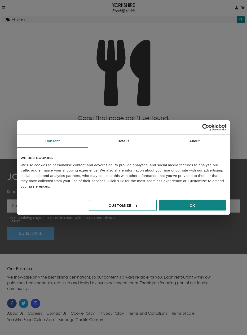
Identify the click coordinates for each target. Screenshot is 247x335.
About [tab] (194, 141)
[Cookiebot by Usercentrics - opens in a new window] (205, 127)
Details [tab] (123, 141)
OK (192, 205)
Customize (123, 205)
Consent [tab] (52, 141)
